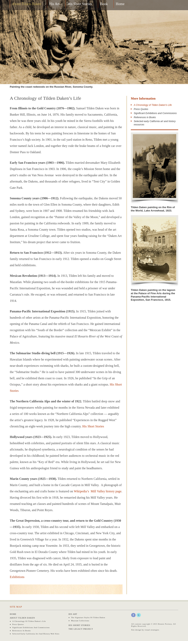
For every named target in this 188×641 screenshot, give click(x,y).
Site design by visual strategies (145, 630)
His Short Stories (80, 4)
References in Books (145, 117)
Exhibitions (17, 577)
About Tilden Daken (26, 4)
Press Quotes (141, 109)
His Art (54, 4)
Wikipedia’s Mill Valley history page (97, 491)
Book (104, 4)
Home (120, 4)
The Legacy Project (81, 629)
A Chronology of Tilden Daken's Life (29, 621)
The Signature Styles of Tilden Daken (88, 618)
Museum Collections (80, 621)
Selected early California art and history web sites (35, 634)
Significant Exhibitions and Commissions (155, 113)
